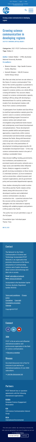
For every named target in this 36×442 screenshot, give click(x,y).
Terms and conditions (13, 295)
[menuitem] (13, 1)
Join (7, 337)
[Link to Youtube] (20, 329)
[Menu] (30, 10)
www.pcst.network (15, 279)
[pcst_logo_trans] (15, 10)
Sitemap (8, 305)
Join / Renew (13, 1)
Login (20, 1)
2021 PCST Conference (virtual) (11, 41)
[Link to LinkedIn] (14, 329)
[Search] (25, 10)
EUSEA (8, 400)
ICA (7, 409)
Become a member (13, 353)
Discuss (9, 358)
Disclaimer (9, 300)
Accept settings (14, 435)
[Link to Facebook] (8, 329)
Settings (24, 435)
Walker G (22, 41)
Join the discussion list (15, 375)
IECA (7, 418)
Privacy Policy (20, 433)
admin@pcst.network (17, 276)
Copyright (18, 300)
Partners (9, 386)
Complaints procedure (13, 303)
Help (26, 1)
